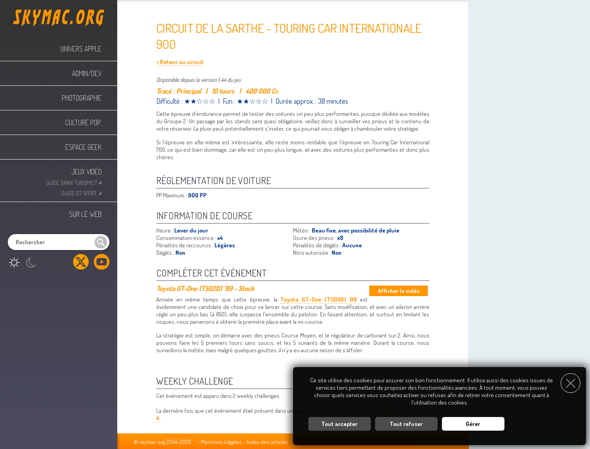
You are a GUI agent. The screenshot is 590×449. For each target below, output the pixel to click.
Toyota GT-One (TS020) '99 (318, 299)
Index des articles (267, 441)
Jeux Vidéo (87, 171)
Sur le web (85, 214)
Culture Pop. (83, 122)
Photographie (82, 98)
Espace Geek (83, 147)
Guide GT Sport (81, 192)
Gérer (473, 423)
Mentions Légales (221, 441)
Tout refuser (406, 423)
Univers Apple (81, 48)
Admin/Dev (87, 73)
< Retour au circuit (180, 62)
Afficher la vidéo (399, 291)
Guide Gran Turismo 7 (74, 181)
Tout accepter (339, 423)
